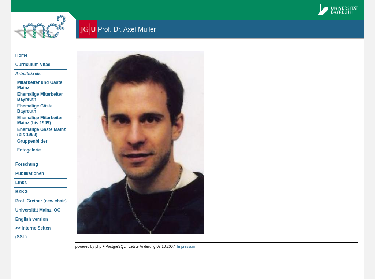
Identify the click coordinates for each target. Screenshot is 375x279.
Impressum (186, 247)
